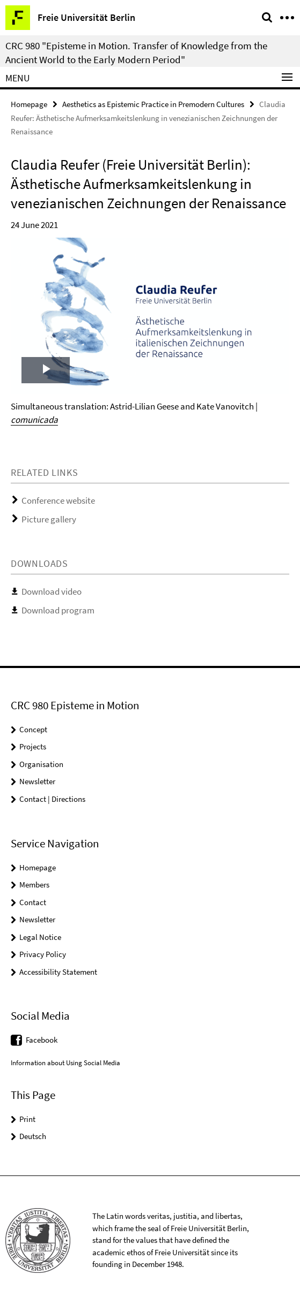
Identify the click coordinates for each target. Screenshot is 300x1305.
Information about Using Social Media (65, 1062)
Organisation (41, 764)
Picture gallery (48, 519)
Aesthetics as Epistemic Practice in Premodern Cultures (153, 104)
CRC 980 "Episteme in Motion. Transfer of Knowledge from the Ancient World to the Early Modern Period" (136, 52)
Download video (51, 591)
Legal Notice (40, 937)
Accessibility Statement (58, 972)
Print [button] (27, 1119)
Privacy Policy (42, 954)
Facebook (41, 1040)
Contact (32, 902)
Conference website (58, 500)
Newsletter (37, 781)
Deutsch (32, 1136)
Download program (57, 610)
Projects (32, 746)
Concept (33, 729)
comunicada (34, 420)
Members (34, 884)
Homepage (29, 104)
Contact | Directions (52, 799)
